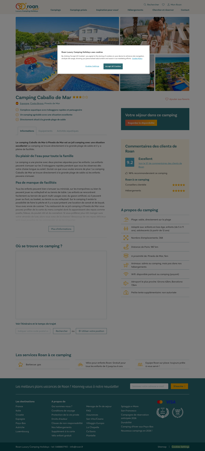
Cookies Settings (92, 66)
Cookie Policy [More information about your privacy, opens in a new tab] (137, 59)
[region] (103, 59)
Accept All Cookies (113, 66)
